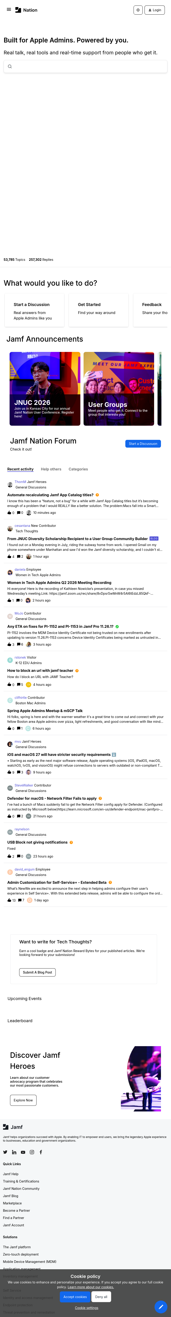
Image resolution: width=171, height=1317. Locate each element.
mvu (18, 741)
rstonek (20, 657)
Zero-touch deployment (21, 1254)
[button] (161, 1307)
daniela (20, 569)
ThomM (20, 482)
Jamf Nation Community (21, 1188)
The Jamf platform (17, 1247)
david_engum (25, 869)
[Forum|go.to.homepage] (26, 10)
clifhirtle (21, 697)
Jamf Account (13, 1225)
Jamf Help (10, 1174)
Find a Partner (13, 1218)
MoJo (19, 613)
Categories (78, 469)
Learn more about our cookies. (91, 1287)
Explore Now (23, 1100)
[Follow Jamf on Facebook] (41, 1152)
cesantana (22, 526)
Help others (51, 469)
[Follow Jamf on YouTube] (23, 1152)
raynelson (22, 829)
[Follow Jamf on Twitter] (5, 1152)
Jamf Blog (10, 1196)
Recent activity (20, 469)
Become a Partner (16, 1210)
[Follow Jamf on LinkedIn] (14, 1152)
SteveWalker (24, 785)
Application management (21, 1269)
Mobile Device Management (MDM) (29, 1262)
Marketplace (12, 1203)
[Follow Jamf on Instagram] (32, 1152)
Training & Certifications (21, 1181)
